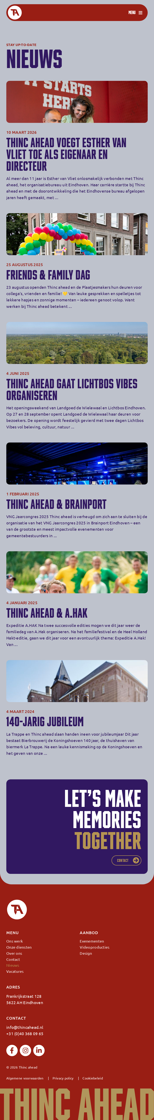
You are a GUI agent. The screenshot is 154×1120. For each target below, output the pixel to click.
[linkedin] (39, 1050)
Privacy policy (63, 1078)
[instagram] (25, 1050)
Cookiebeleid (92, 1078)
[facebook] (12, 1050)
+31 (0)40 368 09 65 (24, 1033)
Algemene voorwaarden (25, 1078)
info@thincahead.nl (24, 1027)
